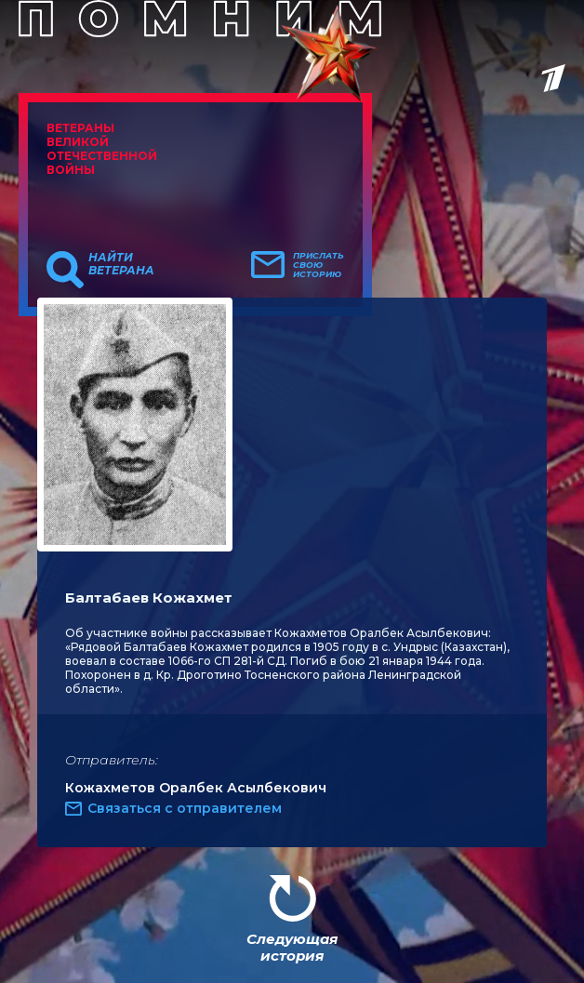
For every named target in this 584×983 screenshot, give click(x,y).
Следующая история (292, 947)
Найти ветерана (121, 264)
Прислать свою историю (318, 265)
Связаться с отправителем (184, 808)
